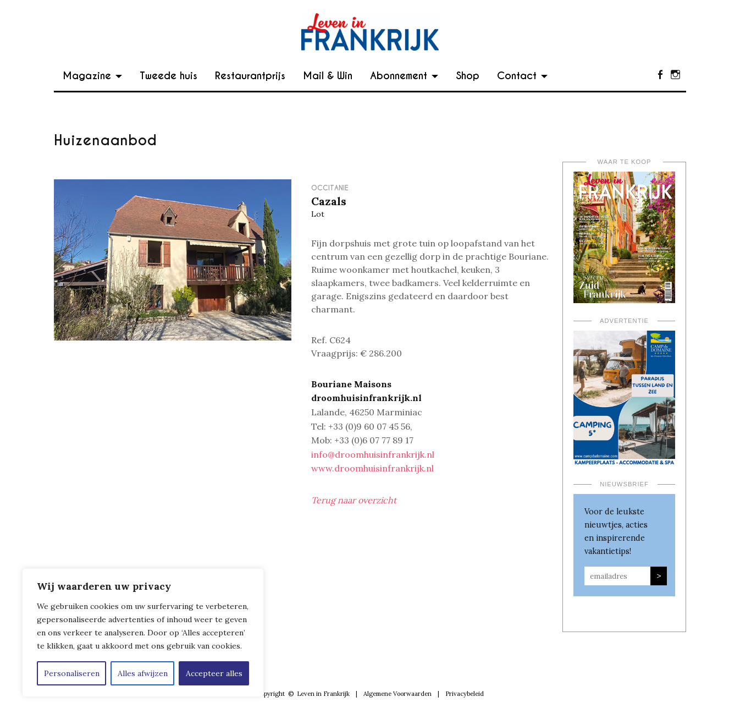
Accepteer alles (214, 673)
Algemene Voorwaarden (397, 694)
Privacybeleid (464, 694)
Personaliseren (72, 673)
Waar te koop (624, 161)
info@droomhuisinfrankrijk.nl (372, 454)
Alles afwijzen (143, 673)
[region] (143, 632)
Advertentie (624, 320)
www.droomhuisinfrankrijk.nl (372, 468)
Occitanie (330, 188)
